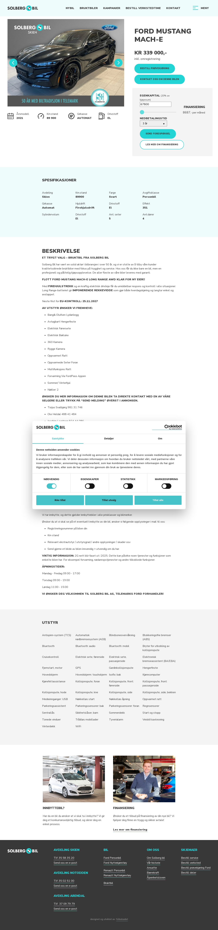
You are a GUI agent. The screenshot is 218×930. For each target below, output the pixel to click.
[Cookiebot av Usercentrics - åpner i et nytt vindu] (167, 427)
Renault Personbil (114, 870)
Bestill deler (188, 873)
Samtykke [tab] (58, 438)
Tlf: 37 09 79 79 (64, 904)
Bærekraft (153, 873)
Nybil (70, 8)
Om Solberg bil (156, 858)
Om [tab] (160, 438)
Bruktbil (108, 883)
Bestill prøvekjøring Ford (196, 868)
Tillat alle (158, 500)
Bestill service (189, 858)
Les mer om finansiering (162, 144)
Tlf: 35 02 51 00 (64, 881)
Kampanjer (111, 8)
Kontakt (173, 8)
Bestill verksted (191, 863)
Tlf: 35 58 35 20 (64, 858)
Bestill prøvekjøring (154, 68)
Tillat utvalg (109, 500)
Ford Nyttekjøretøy (115, 863)
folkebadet (122, 919)
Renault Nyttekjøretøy (117, 875)
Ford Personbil (112, 858)
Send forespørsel (158, 133)
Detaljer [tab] (109, 438)
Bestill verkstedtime (143, 8)
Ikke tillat (59, 500)
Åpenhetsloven (156, 877)
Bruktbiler (89, 8)
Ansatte (152, 868)
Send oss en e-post (65, 863)
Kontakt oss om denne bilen (159, 79)
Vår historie (153, 863)
